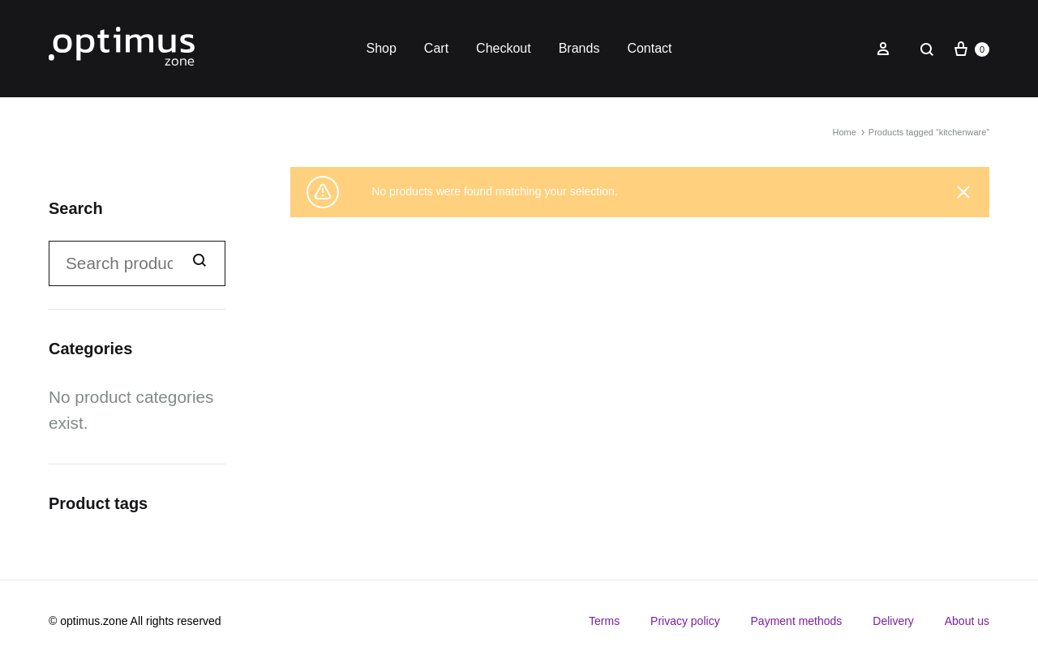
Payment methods (797, 620)
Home (844, 132)
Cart (436, 48)
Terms (604, 620)
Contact (649, 48)
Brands (579, 48)
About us (967, 620)
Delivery (893, 620)
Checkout (503, 48)
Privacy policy (685, 620)
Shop (381, 48)
